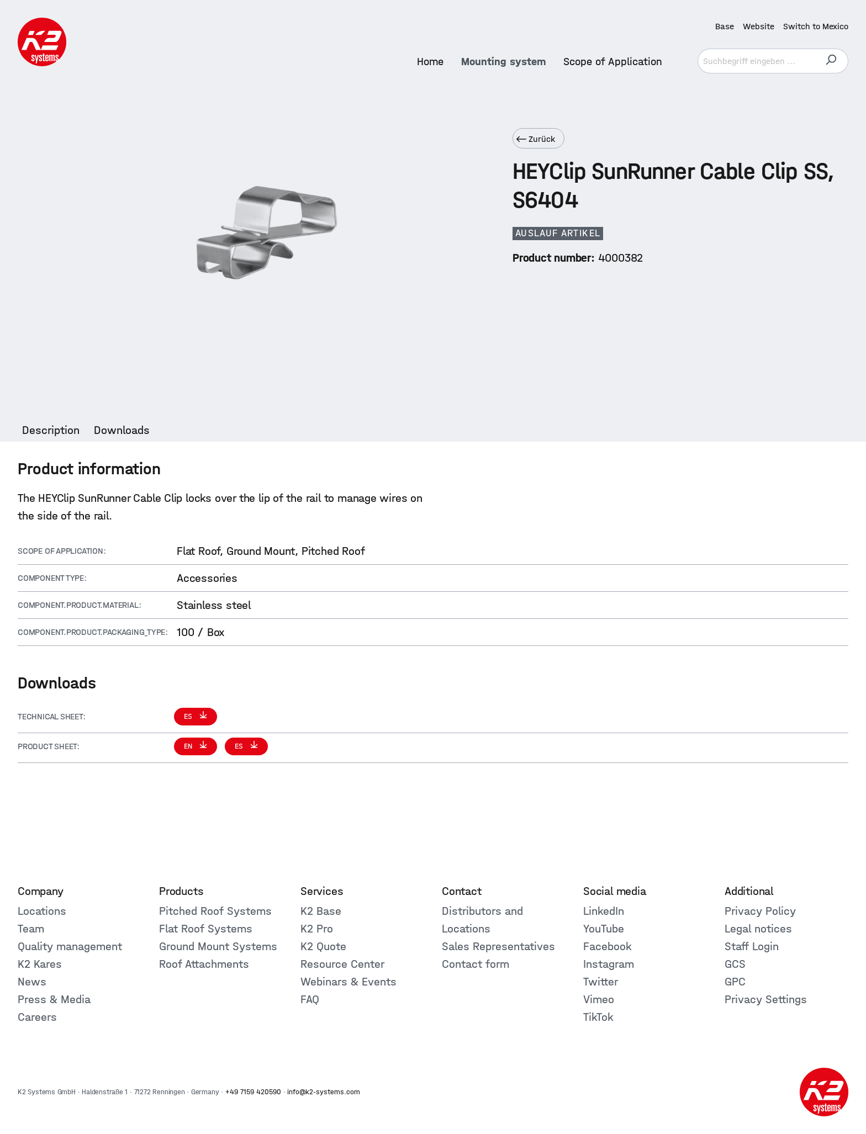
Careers (37, 1017)
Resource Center (342, 964)
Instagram (608, 964)
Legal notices (758, 928)
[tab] (51, 430)
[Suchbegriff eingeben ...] (756, 61)
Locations (42, 911)
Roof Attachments (204, 964)
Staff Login (752, 946)
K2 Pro (316, 928)
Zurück (535, 139)
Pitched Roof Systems (215, 911)
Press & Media (54, 999)
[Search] (831, 61)
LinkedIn (603, 911)
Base (724, 26)
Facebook (607, 946)
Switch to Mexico (815, 26)
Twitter (600, 981)
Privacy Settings (766, 999)
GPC (735, 981)
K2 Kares (40, 964)
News (32, 981)
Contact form (475, 964)
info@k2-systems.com (323, 1092)
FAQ (309, 999)
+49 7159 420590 (253, 1092)
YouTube (603, 928)
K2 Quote (323, 946)
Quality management (70, 946)
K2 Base (320, 911)
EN (189, 746)
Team (31, 928)
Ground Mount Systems (218, 946)
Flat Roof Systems (205, 928)
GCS (735, 964)
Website (758, 26)
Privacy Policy (760, 911)
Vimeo (598, 999)
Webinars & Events (348, 981)
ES (189, 716)
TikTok (598, 1017)
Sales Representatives (498, 946)
